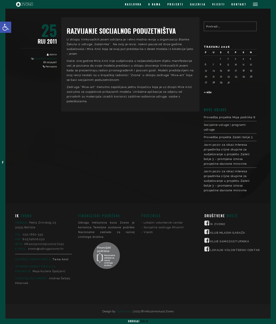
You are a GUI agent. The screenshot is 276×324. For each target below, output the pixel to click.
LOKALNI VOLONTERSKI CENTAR (235, 214)
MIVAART (52, 62)
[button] (5, 27)
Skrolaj (138, 321)
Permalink (51, 66)
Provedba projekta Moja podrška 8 (230, 117)
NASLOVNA (133, 4)
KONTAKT (238, 4)
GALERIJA (198, 4)
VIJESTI (218, 4)
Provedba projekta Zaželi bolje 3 (228, 137)
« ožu (208, 92)
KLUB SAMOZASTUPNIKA (229, 206)
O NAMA (154, 4)
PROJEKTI (175, 4)
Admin (53, 54)
